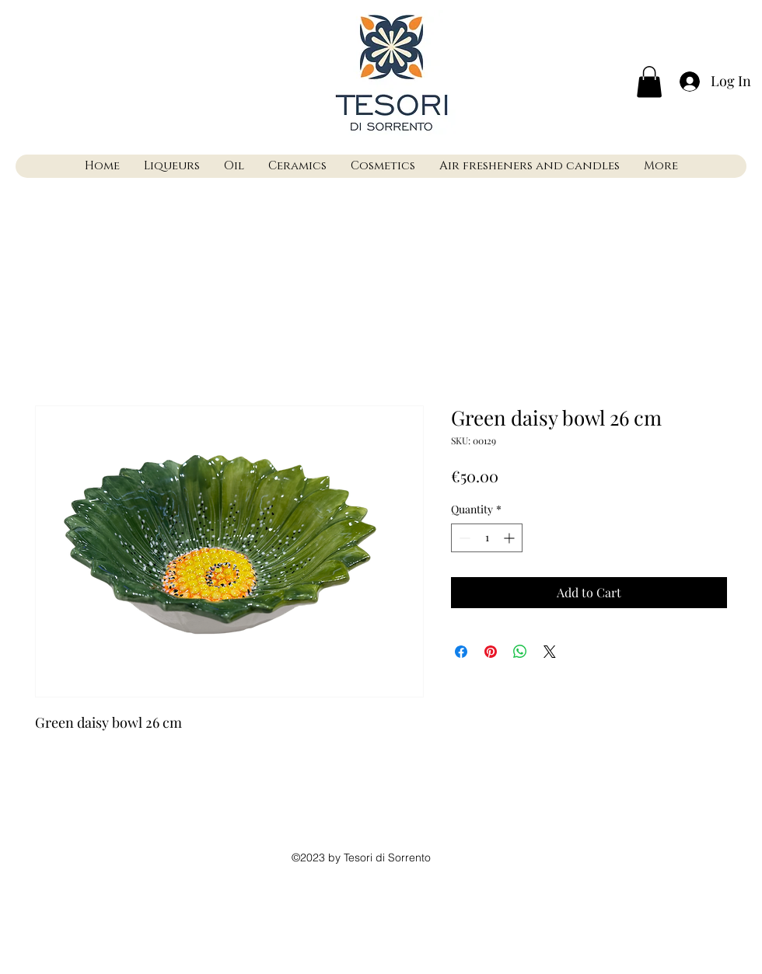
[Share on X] (549, 651)
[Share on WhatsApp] (520, 651)
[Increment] (510, 537)
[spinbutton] (487, 537)
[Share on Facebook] (461, 651)
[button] (649, 82)
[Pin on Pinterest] (490, 651)
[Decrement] (463, 537)
